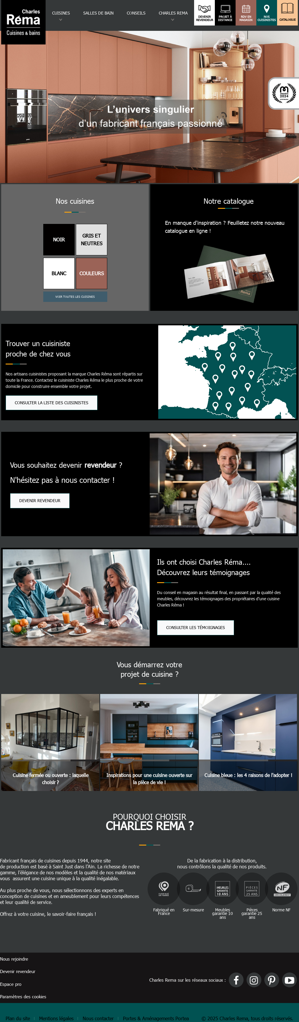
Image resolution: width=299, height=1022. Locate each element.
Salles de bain (98, 13)
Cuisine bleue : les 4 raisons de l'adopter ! (248, 775)
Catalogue (287, 18)
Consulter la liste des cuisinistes (51, 402)
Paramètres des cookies (23, 996)
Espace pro (10, 984)
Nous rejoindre (14, 959)
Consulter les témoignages (195, 627)
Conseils (136, 13)
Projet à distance (225, 18)
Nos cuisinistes (267, 18)
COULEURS (91, 273)
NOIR (59, 239)
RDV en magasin (246, 18)
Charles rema (173, 13)
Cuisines (61, 13)
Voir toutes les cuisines (75, 296)
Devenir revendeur (204, 18)
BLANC (59, 273)
